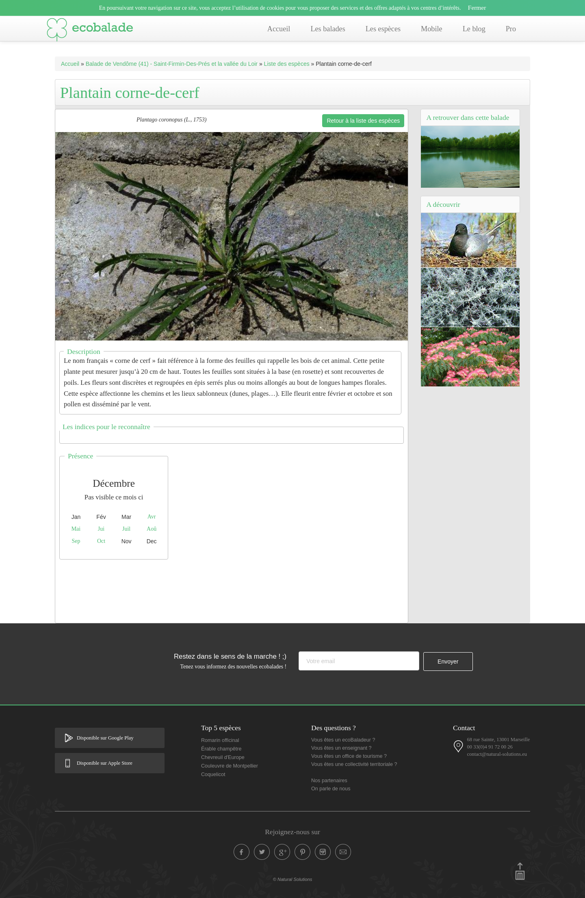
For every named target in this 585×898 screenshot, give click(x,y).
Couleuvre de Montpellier (229, 766)
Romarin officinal (220, 740)
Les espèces (383, 29)
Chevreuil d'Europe (223, 757)
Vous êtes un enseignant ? (341, 748)
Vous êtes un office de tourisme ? (349, 756)
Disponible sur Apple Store (104, 763)
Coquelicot (213, 774)
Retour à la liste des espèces (363, 120)
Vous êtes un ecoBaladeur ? (343, 740)
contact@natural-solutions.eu (497, 754)
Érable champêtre (221, 749)
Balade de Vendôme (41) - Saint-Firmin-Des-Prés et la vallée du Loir (172, 64)
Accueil (278, 29)
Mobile (431, 29)
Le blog (474, 29)
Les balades (327, 29)
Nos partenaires (329, 780)
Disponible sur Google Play (105, 738)
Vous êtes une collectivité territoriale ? (354, 764)
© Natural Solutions (292, 879)
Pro (511, 29)
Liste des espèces (287, 64)
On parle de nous (331, 789)
